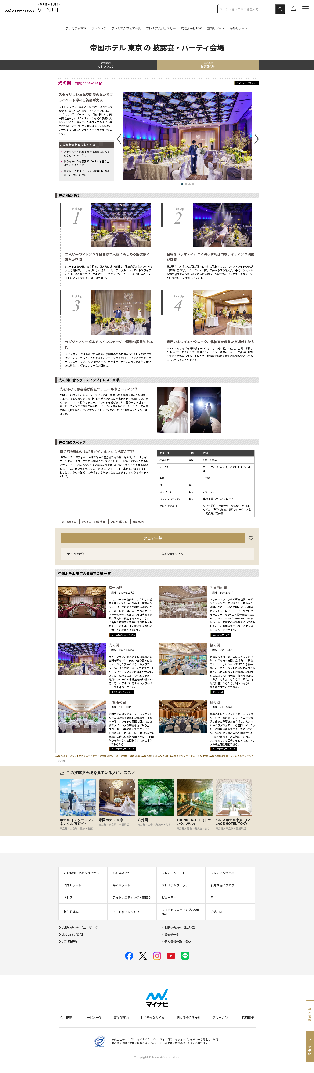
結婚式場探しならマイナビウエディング (76, 755)
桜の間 (215, 644)
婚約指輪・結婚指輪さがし (81, 873)
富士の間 (115, 587)
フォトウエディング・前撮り (132, 897)
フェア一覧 (152, 538)
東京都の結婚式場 (109, 755)
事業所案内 (121, 1017)
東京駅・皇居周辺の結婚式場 (135, 755)
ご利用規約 (69, 941)
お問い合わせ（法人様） (180, 927)
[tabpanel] (79, 804)
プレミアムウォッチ (175, 885)
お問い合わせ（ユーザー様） (81, 927)
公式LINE (217, 912)
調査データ (171, 934)
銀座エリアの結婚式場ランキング (170, 755)
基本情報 (310, 1014)
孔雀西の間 (218, 587)
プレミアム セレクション (243, 755)
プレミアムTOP (76, 28)
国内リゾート (216, 28)
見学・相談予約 (74, 554)
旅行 (214, 897)
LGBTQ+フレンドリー (127, 912)
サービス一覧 (93, 1017)
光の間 (114, 644)
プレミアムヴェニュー (225, 873)
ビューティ (169, 897)
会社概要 (66, 1017)
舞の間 (215, 702)
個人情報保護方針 (188, 1017)
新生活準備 (71, 912)
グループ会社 (221, 1017)
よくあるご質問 (72, 934)
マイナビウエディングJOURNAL (180, 911)
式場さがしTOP (191, 28)
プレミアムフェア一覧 (126, 28)
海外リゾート (239, 28)
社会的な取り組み (153, 1017)
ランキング (98, 28)
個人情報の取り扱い (177, 941)
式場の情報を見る (172, 554)
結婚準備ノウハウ (222, 885)
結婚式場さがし (123, 873)
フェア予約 (310, 1047)
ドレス (68, 897)
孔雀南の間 (117, 702)
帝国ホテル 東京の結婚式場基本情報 (209, 755)
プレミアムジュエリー (161, 28)
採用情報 (248, 1017)
